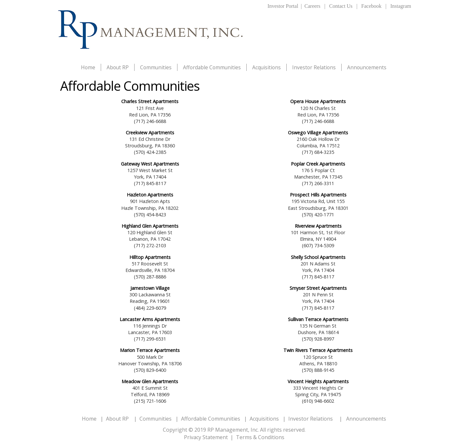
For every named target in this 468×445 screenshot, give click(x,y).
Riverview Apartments (318, 226)
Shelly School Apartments (318, 257)
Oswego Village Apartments (318, 132)
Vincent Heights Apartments (318, 381)
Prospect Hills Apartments (318, 195)
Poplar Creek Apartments (318, 164)
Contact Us (341, 6)
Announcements (366, 67)
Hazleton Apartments (150, 195)
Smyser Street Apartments (318, 288)
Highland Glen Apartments (150, 226)
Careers (312, 6)
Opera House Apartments (318, 101)
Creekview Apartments (150, 132)
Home (88, 67)
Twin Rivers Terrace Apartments (318, 350)
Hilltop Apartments (150, 257)
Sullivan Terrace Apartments (318, 319)
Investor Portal (282, 6)
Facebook (371, 6)
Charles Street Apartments (149, 101)
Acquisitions (266, 67)
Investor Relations (314, 67)
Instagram (400, 6)
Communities (156, 67)
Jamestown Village (150, 288)
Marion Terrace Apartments (150, 350)
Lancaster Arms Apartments (150, 319)
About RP (118, 67)
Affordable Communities (212, 67)
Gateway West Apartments (150, 164)
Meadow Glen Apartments (150, 381)
